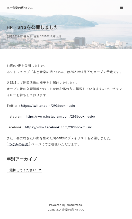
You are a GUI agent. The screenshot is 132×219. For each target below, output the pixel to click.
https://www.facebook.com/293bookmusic (58, 127)
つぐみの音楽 (19, 144)
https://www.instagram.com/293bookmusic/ (60, 116)
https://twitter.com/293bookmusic (48, 106)
